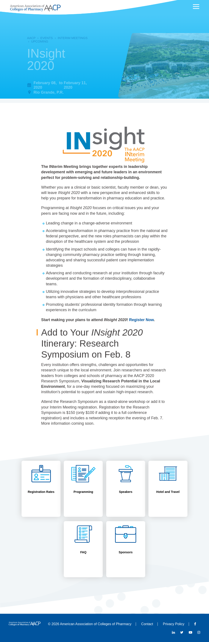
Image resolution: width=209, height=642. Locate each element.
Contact (147, 624)
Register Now (141, 320)
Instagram (198, 632)
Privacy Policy (173, 624)
